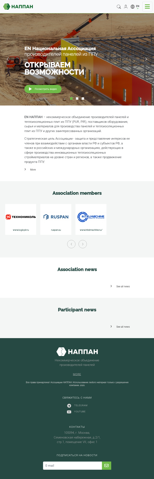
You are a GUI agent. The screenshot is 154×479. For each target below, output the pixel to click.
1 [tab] (71, 98)
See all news (123, 286)
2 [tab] (77, 98)
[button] (135, 6)
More (33, 169)
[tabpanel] (77, 59)
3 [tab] (83, 98)
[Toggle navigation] (147, 7)
